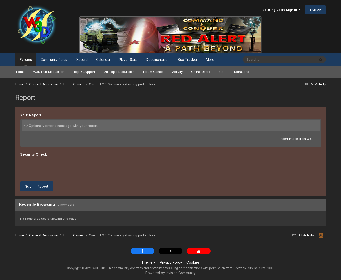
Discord (82, 59)
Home (20, 72)
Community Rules (54, 59)
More (210, 59)
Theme (148, 262)
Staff (222, 72)
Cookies (193, 262)
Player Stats (128, 59)
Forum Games (153, 72)
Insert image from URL (296, 138)
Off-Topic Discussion (119, 72)
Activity (177, 72)
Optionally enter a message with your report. (61, 126)
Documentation (157, 59)
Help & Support (84, 72)
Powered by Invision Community (170, 273)
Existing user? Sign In (281, 10)
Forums (26, 61)
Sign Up (315, 9)
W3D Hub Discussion (48, 72)
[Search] (266, 59)
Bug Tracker (187, 59)
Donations (241, 72)
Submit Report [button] (36, 186)
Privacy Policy (171, 262)
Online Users (200, 72)
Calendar (103, 59)
